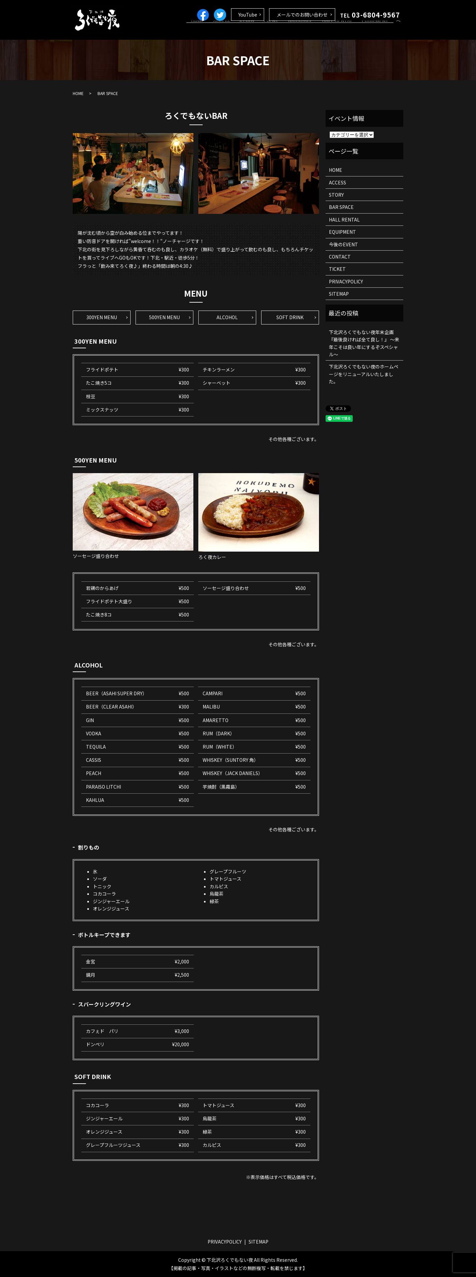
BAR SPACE (309, 30)
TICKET (337, 269)
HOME (220, 30)
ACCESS (241, 30)
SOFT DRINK (289, 317)
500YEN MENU (164, 317)
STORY (263, 30)
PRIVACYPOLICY (346, 281)
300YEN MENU (101, 317)
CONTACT (340, 256)
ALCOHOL (227, 317)
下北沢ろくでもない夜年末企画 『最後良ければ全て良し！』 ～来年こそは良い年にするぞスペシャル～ (364, 343)
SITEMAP (339, 293)
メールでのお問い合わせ (302, 14)
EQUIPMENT (377, 30)
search (398, 31)
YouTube (247, 14)
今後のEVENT (343, 244)
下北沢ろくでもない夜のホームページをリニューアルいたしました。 (363, 374)
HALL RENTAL (342, 30)
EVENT (283, 30)
